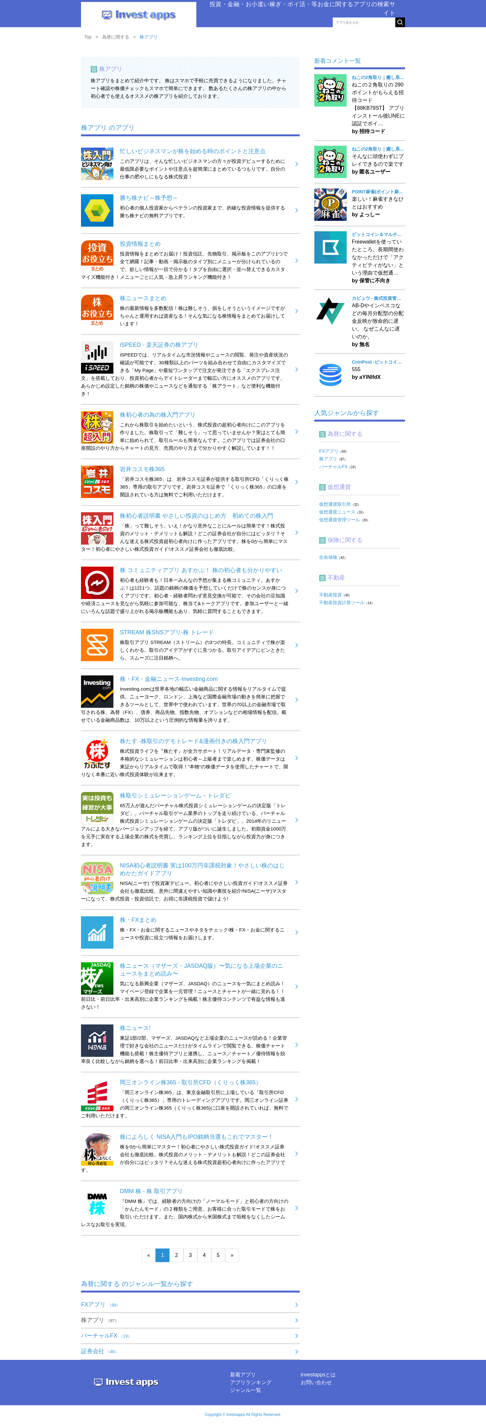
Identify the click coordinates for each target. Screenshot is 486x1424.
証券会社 (100, 1351)
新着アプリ (243, 1374)
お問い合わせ (316, 1382)
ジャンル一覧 (245, 1390)
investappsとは (318, 1374)
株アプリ (100, 1320)
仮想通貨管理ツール (339, 519)
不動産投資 (330, 594)
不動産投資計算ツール (341, 602)
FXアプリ (100, 1304)
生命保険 (328, 557)
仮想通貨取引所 (335, 504)
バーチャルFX (106, 1335)
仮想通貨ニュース (337, 511)
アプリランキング (251, 1382)
